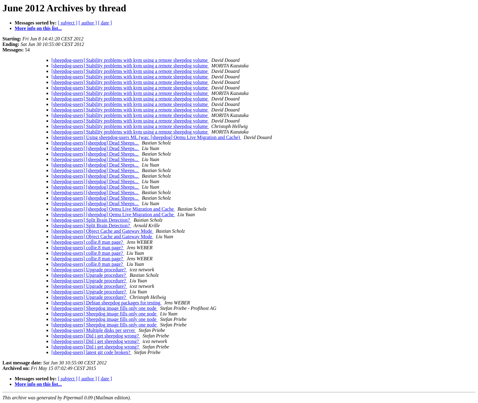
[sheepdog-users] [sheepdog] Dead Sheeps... (95, 142)
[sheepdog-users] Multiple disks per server (93, 330)
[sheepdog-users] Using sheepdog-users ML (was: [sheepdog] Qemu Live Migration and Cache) (146, 137)
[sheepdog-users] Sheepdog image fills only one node (104, 308)
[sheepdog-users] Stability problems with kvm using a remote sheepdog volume (130, 60)
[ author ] (88, 22)
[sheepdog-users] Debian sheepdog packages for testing (106, 302)
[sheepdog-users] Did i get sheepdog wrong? (95, 335)
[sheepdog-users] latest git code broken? (91, 352)
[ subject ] (67, 22)
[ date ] (105, 22)
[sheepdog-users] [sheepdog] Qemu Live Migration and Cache (113, 209)
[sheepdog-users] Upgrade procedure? (89, 269)
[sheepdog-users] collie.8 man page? (87, 242)
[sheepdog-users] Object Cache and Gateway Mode (102, 231)
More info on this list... (38, 28)
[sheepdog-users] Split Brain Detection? (91, 220)
